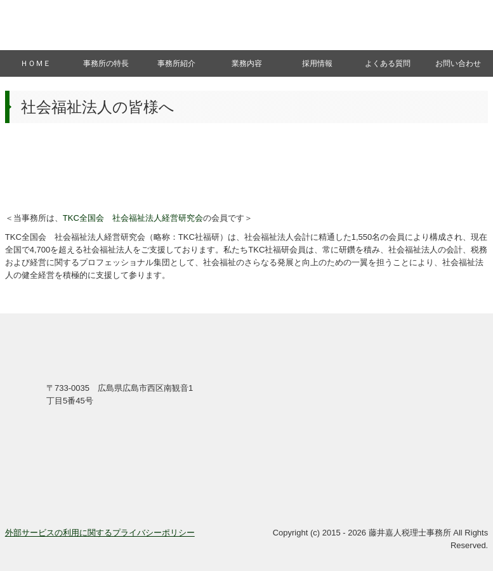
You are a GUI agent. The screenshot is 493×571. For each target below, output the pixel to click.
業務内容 (247, 63)
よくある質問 (388, 63)
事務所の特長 (106, 63)
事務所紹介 (176, 63)
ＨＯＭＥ (35, 63)
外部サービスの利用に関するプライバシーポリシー (100, 532)
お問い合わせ (458, 63)
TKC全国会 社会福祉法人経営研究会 (133, 218)
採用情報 (317, 63)
